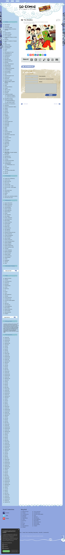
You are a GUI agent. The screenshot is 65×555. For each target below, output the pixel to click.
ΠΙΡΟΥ (6, 74)
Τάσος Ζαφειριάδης (8, 214)
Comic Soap (7, 118)
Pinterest (7, 518)
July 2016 (6, 416)
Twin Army (6, 171)
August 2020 (7, 344)
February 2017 (7, 406)
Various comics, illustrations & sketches (11, 196)
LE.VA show (7, 139)
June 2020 (6, 347)
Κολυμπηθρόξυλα (7, 47)
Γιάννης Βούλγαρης (8, 207)
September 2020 (7, 343)
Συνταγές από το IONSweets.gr (10, 178)
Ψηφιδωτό (6, 108)
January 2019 (7, 372)
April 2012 (6, 491)
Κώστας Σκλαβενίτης (8, 244)
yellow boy (6, 173)
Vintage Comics (7, 191)
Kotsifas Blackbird (7, 257)
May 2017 (6, 402)
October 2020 (7, 341)
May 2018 (6, 384)
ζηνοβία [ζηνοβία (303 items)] (14, 324)
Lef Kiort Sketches (8, 140)
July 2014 (6, 452)
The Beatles (28, 20)
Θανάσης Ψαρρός (7, 254)
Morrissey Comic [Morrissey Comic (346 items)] (9, 325)
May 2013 (6, 472)
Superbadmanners (8, 156)
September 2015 (7, 431)
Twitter (7, 515)
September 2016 (7, 413)
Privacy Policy (35, 532)
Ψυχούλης (6, 109)
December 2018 (7, 374)
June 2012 (6, 488)
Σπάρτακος (6, 83)
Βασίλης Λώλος (7, 226)
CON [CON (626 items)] (17, 328)
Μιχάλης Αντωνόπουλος (8, 204)
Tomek (6, 166)
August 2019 (7, 362)
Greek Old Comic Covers (9, 197)
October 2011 (7, 500)
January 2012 (7, 496)
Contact (17, 1)
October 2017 (7, 394)
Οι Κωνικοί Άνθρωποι (8, 69)
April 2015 (6, 438)
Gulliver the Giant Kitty (8, 131)
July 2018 (6, 381)
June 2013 (6, 471)
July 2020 (6, 346)
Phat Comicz (7, 150)
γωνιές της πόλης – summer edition (10, 187)
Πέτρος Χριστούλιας (8, 312)
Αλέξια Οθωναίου (7, 230)
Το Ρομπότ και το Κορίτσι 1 (10, 95)
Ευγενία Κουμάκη (7, 223)
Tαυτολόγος (6, 248)
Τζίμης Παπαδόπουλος (8, 233)
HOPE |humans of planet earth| (10, 134)
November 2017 (7, 393)
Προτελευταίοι (7, 78)
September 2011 (7, 502)
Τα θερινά (6, 88)
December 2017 (7, 391)
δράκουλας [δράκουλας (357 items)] (14, 325)
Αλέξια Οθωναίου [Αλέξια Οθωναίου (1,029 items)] (12, 331)
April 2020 (6, 350)
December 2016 (7, 409)
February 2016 (7, 424)
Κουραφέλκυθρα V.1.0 (8, 53)
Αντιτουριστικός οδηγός (8, 27)
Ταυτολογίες (6, 92)
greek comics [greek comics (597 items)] (5, 328)
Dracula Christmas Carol (9, 121)
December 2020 (7, 338)
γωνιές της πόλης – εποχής (9, 185)
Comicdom (6, 279)
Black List (6, 114)
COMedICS (6, 115)
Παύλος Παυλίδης (7, 238)
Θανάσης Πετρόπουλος (8, 239)
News (5, 188)
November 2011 (7, 499)
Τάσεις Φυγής (7, 91)
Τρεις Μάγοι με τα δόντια (9, 98)
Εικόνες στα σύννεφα (8, 34)
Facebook (7, 512)
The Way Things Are (8, 162)
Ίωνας (6, 43)
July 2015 (6, 434)
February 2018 (7, 388)
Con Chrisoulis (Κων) (8, 255)
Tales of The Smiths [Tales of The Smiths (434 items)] (10, 327)
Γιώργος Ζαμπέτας (8, 32)
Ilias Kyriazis (7, 284)
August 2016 (7, 415)
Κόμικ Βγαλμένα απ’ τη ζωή (9, 52)
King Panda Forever (8, 137)
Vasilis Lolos (7, 303)
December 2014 (7, 444)
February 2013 (7, 477)
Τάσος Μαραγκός (7, 229)
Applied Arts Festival (8, 278)
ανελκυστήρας (7, 26)
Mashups (6, 193)
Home (8, 1)
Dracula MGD (7, 124)
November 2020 (7, 340)
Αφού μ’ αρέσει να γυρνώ (10, 102)
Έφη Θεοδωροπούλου (8, 219)
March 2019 (6, 369)
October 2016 (7, 412)
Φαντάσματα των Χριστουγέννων (10, 103)
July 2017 (6, 399)
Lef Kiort (6, 258)
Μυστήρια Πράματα (8, 66)
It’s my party (7, 136)
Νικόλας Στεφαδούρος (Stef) (9, 247)
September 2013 (7, 466)
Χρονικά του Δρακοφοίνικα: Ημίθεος (10, 106)
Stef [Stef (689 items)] (14, 329)
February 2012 (7, 494)
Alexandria (6, 111)
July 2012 (6, 487)
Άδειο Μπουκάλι (7, 24)
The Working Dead (8, 163)
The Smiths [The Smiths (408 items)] (5, 327)
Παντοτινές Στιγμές (8, 72)
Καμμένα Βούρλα (7, 44)
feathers (6, 128)
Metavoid (6, 146)
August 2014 (7, 450)
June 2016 (6, 418)
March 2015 (6, 440)
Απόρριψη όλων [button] (48, 551)
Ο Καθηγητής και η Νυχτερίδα (9, 68)
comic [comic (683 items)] (12, 329)
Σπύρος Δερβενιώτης (8, 210)
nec (5, 290)
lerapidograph (7, 142)
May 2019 (6, 366)
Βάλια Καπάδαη (7, 220)
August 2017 (7, 397)
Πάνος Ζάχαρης (7, 216)
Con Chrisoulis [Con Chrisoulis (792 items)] (9, 330)
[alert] (32, 544)
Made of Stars (7, 143)
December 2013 (7, 462)
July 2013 (6, 469)
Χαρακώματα (7, 105)
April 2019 (6, 368)
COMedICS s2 (7, 117)
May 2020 (6, 349)
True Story (6, 169)
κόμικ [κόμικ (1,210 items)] (4, 332)
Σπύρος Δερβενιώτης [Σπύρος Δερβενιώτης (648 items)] (7, 329)
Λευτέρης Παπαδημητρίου (9, 235)
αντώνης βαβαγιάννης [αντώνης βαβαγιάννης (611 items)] (12, 328)
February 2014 (7, 459)
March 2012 (6, 493)
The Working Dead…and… (10, 164)
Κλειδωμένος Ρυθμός (8, 46)
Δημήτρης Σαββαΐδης (8, 242)
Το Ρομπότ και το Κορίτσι (9, 94)
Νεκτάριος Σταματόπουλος (9, 245)
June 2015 (6, 435)
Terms (27, 532)
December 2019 (7, 356)
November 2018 (7, 375)
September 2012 (7, 484)
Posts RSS (40, 532)
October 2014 (7, 447)
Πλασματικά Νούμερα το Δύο (9, 75)
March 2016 (6, 422)
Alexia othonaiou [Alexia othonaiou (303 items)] (10, 324)
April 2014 (6, 456)
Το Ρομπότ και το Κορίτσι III (10, 96)
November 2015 (7, 428)
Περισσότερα (24, 540)
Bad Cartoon (7, 112)
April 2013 (6, 474)
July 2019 (6, 363)
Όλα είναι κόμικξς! (7, 71)
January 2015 (7, 443)
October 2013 (7, 465)
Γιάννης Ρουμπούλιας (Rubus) (9, 241)
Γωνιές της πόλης (7, 184)
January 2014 (7, 460)
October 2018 (7, 377)
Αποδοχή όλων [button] (17, 551)
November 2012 (7, 481)
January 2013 (7, 478)
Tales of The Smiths (8, 157)
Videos (6, 194)
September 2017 (7, 396)
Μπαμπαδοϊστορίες (8, 65)
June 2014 (6, 453)
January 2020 (7, 355)
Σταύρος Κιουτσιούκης (8, 222)
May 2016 (6, 419)
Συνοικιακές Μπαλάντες (8, 86)
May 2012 (6, 490)
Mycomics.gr (7, 288)
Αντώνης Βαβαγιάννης (8, 205)
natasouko (6, 261)
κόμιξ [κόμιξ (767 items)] (6, 330)
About (12, 1)
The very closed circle (8, 297)
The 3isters (6, 159)
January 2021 (7, 337)
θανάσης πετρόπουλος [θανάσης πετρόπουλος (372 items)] (6, 326)
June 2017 (6, 400)
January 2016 (7, 425)
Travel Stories (7, 167)
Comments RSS (46, 532)
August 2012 (7, 485)
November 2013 (7, 463)
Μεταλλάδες (6, 62)
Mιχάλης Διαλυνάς (7, 211)
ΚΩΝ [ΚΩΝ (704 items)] (15, 329)
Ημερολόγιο (6, 39)
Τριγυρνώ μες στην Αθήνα (9, 99)
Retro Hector (7, 154)
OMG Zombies (7, 149)
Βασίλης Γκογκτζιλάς (8, 208)
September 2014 (7, 449)
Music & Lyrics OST (8, 181)
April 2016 (6, 421)
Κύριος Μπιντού (7, 56)
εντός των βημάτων (8, 35)
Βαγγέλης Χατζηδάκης (8, 251)
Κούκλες (6, 49)
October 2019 (7, 359)
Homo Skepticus (7, 133)
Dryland (6, 127)
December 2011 (7, 497)
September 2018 (7, 378)
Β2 (5, 31)
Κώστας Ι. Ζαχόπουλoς (8, 217)
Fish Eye (6, 130)
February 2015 (7, 441)
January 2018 (7, 390)
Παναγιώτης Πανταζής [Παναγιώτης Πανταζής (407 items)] (14, 326)
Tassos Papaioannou (8, 294)
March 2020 (6, 352)
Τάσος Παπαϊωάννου (8, 236)
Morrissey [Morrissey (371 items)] (17, 325)
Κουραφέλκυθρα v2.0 (8, 55)
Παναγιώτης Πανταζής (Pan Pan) (10, 232)
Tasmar (6, 293)
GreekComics (7, 282)
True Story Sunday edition (10, 170)
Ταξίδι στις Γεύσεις (8, 89)
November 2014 (7, 446)
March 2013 (6, 475)
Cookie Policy (30, 532)
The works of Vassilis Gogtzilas (10, 300)
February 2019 (7, 371)
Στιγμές (6, 85)
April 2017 (6, 403)
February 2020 (7, 353)
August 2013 (7, 468)
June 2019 (6, 365)
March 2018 (6, 387)
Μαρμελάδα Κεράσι (8, 59)
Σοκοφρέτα (6, 313)
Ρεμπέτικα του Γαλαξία (8, 80)
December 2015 (7, 427)
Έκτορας (6, 213)
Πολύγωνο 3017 (7, 77)
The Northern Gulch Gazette (9, 160)
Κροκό (6, 50)
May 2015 (6, 437)
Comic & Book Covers (8, 190)
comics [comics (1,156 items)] (17, 331)
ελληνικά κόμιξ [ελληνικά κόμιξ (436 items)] (16, 327)
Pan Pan (6, 291)
